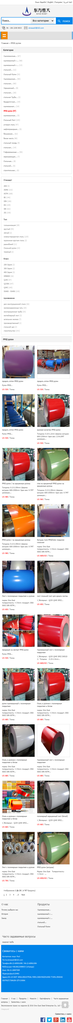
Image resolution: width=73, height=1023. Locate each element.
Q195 (6, 280)
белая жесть (10, 138)
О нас (13, 998)
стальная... (10, 83)
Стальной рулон (10, 248)
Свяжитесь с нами (18, 1002)
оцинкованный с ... (13, 61)
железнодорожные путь (13, 308)
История (5, 914)
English (50, 2)
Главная (4, 998)
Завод (4, 918)
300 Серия (8, 268)
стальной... (10, 70)
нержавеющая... (12, 157)
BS (5, 197)
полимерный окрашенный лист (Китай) (52, 816)
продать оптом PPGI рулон (12, 381)
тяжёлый (7, 252)
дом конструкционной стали (15, 304)
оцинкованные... (11, 115)
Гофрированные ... (13, 152)
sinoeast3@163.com (36, 28)
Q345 (6, 287)
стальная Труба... (12, 97)
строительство (9, 331)
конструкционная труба (13, 312)
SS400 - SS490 (9, 291)
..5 (18, 895)
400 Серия (8, 272)
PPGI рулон (16, 43)
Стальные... (10, 161)
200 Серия (8, 265)
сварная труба (8, 942)
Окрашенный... (11, 88)
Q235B (6, 284)
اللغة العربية (68, 2)
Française (58, 2)
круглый (7, 229)
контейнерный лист (11, 315)
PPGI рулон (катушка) (45, 867)
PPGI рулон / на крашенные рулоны (16, 483)
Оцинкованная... (12, 79)
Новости (33, 998)
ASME (6, 190)
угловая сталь (11, 125)
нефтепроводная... (12, 129)
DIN (5, 201)
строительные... (11, 170)
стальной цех (9, 327)
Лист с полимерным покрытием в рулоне (18, 596)
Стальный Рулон (12, 74)
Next (23, 895)
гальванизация (10, 225)
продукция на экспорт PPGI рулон (15, 650)
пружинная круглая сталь (14, 240)
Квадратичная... (12, 102)
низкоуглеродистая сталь (14, 237)
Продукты (22, 998)
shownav (4, 35)
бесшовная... (11, 134)
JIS (5, 213)
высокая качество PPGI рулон (48, 430)
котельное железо (11, 319)
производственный (11, 323)
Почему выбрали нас (10, 910)
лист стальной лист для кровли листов (52, 596)
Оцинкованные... (12, 56)
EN (5, 205)
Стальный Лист (12, 120)
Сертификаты (45, 998)
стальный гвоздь (12, 143)
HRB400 (7, 276)
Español (43, 2)
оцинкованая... (11, 106)
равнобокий (8, 244)
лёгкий (6, 233)
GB (5, 209)
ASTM (6, 194)
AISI (5, 186)
